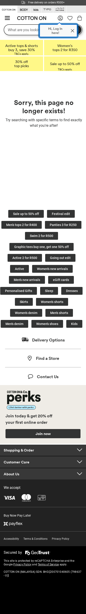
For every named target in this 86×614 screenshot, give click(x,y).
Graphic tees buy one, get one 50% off (41, 247)
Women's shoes (47, 324)
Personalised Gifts (18, 291)
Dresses (72, 291)
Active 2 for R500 (24, 258)
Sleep (49, 291)
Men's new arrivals (27, 280)
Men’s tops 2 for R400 (21, 225)
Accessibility (11, 538)
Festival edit (61, 214)
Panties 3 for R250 (63, 225)
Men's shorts (59, 313)
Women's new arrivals (52, 269)
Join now (43, 433)
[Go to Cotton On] (8, 9)
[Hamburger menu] (7, 18)
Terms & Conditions (35, 538)
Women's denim (26, 313)
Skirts (24, 302)
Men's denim (14, 324)
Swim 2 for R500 (41, 236)
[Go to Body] (23, 9)
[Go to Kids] (36, 9)
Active (19, 269)
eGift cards (61, 280)
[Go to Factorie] (59, 9)
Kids (74, 324)
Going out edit (60, 258)
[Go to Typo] (47, 9)
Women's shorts (52, 302)
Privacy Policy (60, 538)
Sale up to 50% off (26, 214)
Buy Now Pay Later (17, 515)
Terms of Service (48, 564)
